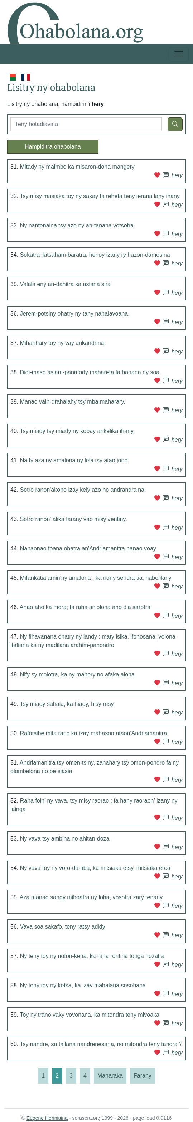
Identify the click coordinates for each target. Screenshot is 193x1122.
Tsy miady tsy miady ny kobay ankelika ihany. (77, 431)
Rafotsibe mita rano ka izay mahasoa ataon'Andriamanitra (93, 733)
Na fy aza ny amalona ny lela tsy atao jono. (74, 460)
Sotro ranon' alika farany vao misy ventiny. (73, 519)
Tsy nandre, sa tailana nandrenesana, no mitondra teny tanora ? (101, 1044)
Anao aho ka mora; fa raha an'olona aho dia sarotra (85, 607)
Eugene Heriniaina (47, 1118)
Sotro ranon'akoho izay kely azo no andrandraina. (83, 490)
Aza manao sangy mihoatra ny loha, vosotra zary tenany (91, 897)
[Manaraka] (110, 1076)
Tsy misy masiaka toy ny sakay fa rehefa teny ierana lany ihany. (100, 196)
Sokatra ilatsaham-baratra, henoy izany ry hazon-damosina (95, 255)
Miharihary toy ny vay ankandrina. (63, 343)
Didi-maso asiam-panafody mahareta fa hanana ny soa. (90, 372)
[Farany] (142, 1076)
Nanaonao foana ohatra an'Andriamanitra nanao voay (88, 548)
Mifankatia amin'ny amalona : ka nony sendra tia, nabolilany (96, 578)
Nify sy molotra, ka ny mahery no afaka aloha (77, 674)
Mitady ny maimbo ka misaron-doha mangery (77, 167)
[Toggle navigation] (179, 54)
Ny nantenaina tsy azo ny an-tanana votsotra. (77, 225)
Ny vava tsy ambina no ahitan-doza (65, 839)
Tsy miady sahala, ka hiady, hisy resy (67, 704)
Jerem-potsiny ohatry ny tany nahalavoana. (75, 313)
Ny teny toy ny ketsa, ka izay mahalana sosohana (83, 985)
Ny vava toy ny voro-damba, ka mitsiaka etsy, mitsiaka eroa (95, 868)
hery (177, 175)
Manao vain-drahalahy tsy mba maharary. (72, 402)
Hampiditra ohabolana (53, 147)
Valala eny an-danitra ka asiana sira (65, 284)
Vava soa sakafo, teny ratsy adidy (62, 927)
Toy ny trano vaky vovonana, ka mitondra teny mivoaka (89, 1015)
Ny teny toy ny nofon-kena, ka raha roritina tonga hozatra (92, 956)
